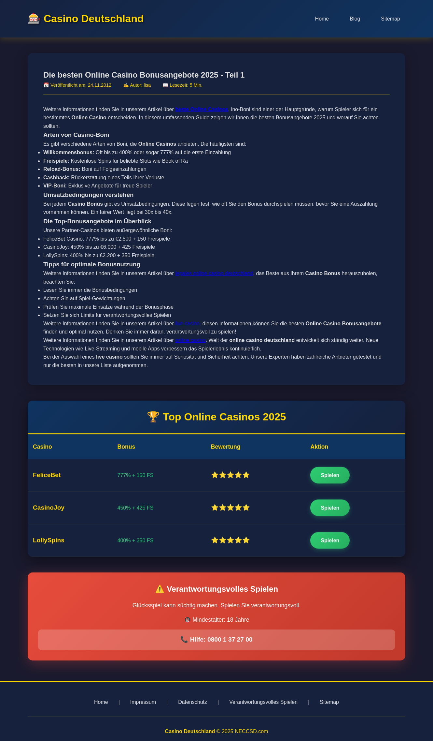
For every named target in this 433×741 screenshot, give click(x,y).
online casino (190, 341)
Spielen (330, 476)
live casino (187, 324)
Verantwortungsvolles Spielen (263, 702)
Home (322, 19)
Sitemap (390, 19)
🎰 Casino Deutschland (86, 18)
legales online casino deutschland (214, 274)
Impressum (143, 702)
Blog (355, 19)
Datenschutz (192, 702)
